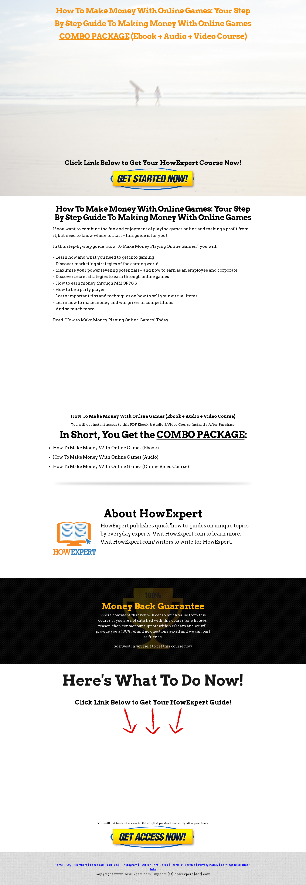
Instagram (130, 865)
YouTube (113, 865)
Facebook (97, 865)
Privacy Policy (208, 865)
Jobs (153, 869)
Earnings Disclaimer (235, 865)
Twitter (145, 865)
